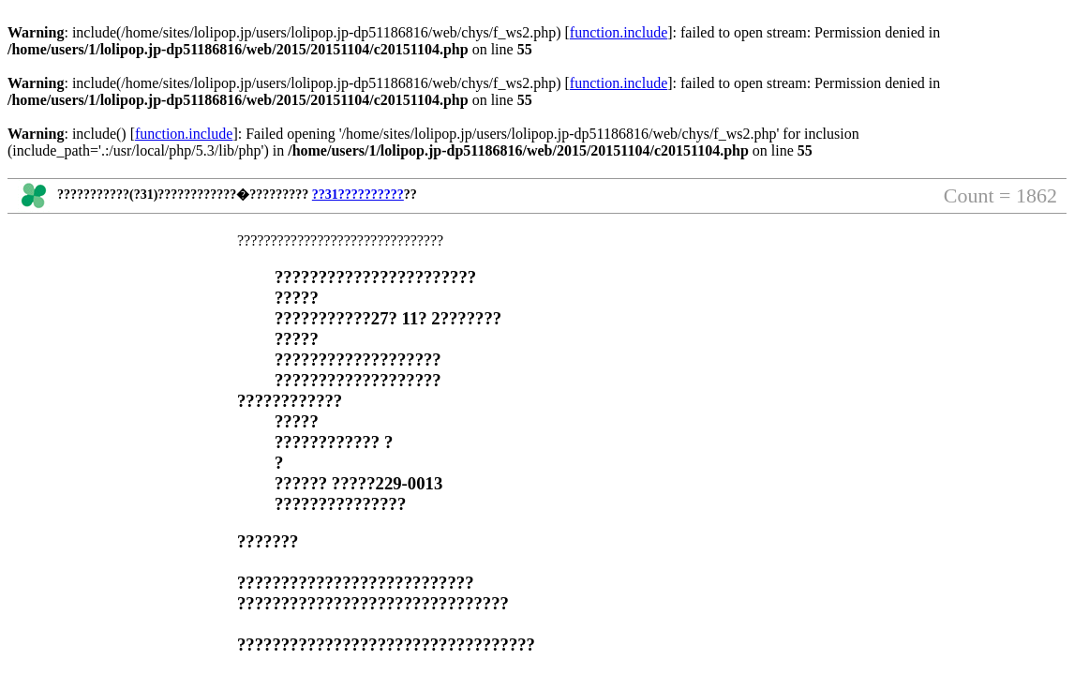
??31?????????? (358, 195)
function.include (618, 32)
